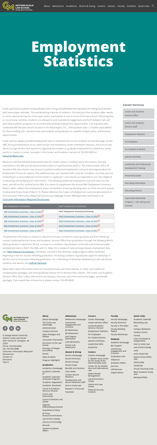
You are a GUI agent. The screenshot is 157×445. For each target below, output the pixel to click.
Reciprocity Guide (133, 175)
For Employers (131, 141)
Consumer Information (53, 339)
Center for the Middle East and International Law (98, 368)
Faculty (121, 6)
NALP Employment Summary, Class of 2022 (78, 226)
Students (131, 6)
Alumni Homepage (73, 355)
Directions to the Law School (52, 344)
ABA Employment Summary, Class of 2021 (22, 230)
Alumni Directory (72, 358)
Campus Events (141, 332)
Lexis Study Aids (141, 353)
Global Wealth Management (94, 374)
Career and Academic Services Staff (134, 125)
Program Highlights (51, 360)
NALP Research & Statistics (20, 251)
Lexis (136, 350)
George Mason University (16, 335)
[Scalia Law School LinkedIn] (18, 328)
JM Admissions (71, 333)
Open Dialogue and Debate (51, 335)
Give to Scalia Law (73, 385)
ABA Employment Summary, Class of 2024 (22, 216)
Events (45, 353)
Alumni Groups (72, 361)
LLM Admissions (72, 342)
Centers (111, 6)
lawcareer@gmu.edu (13, 156)
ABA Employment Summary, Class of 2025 (22, 211)
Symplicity (92, 347)
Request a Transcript (74, 388)
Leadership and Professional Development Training (138, 166)
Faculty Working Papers (118, 330)
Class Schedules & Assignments (142, 339)
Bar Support (116, 345)
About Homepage (50, 319)
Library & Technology (52, 422)
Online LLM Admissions (70, 346)
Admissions (58, 6)
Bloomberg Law (141, 322)
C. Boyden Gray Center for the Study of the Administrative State (98, 360)
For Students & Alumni (135, 149)
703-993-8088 (13, 348)
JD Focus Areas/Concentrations (52, 414)
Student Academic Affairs (51, 429)
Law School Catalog (51, 418)
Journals (114, 366)
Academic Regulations (52, 382)
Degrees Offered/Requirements (53, 405)
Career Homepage (96, 319)
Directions (7, 359)
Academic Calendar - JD (52, 372)
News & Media (49, 357)
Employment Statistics (135, 134)
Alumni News (71, 365)
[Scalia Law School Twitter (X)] (11, 328)
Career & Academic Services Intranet (51, 389)
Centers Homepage (96, 355)
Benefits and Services (74, 368)
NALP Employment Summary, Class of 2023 (78, 221)
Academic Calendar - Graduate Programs (52, 378)
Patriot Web (139, 362)
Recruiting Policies (133, 190)
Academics (71, 6)
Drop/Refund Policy (51, 410)
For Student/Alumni (97, 337)
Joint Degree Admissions (70, 337)
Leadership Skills (95, 344)
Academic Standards (52, 385)
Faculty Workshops (119, 334)
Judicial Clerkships (96, 341)
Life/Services (116, 369)
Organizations (117, 372)
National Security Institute (96, 390)
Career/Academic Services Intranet (96, 326)
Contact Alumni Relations (72, 375)
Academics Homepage (52, 368)
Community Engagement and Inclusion (73, 324)
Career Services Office (98, 322)
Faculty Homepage (119, 319)
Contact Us (7, 357)
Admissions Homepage (75, 319)
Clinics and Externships (48, 395)
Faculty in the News (119, 325)
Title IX (6, 362)
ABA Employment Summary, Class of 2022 (22, 226)
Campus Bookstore (142, 329)
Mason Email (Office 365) (143, 358)
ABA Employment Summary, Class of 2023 (22, 221)
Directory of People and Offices (51, 349)
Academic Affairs (118, 363)
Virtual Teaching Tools (144, 368)
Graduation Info (118, 356)
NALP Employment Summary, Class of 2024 (78, 216)
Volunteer (69, 392)
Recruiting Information (135, 183)
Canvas (137, 335)
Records (46, 425)
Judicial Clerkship (37, 263)
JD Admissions (71, 330)
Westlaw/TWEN (140, 377)
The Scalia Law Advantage (49, 323)
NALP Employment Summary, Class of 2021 (78, 230)
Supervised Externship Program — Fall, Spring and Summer (137, 202)
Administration (49, 328)
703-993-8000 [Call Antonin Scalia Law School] (15, 346)
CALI (136, 325)
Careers (101, 6)
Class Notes (70, 371)
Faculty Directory (118, 322)
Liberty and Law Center (95, 385)
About (47, 6)
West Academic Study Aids (143, 373)
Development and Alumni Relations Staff (75, 381)
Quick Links (143, 6)
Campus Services (50, 331)
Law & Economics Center (96, 380)
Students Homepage (120, 342)
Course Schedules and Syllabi (53, 400)
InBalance (115, 359)
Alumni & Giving (87, 6)
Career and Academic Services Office (134, 113)
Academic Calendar (142, 319)
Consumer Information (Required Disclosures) (26, 199)
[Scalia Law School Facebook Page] (5, 328)
